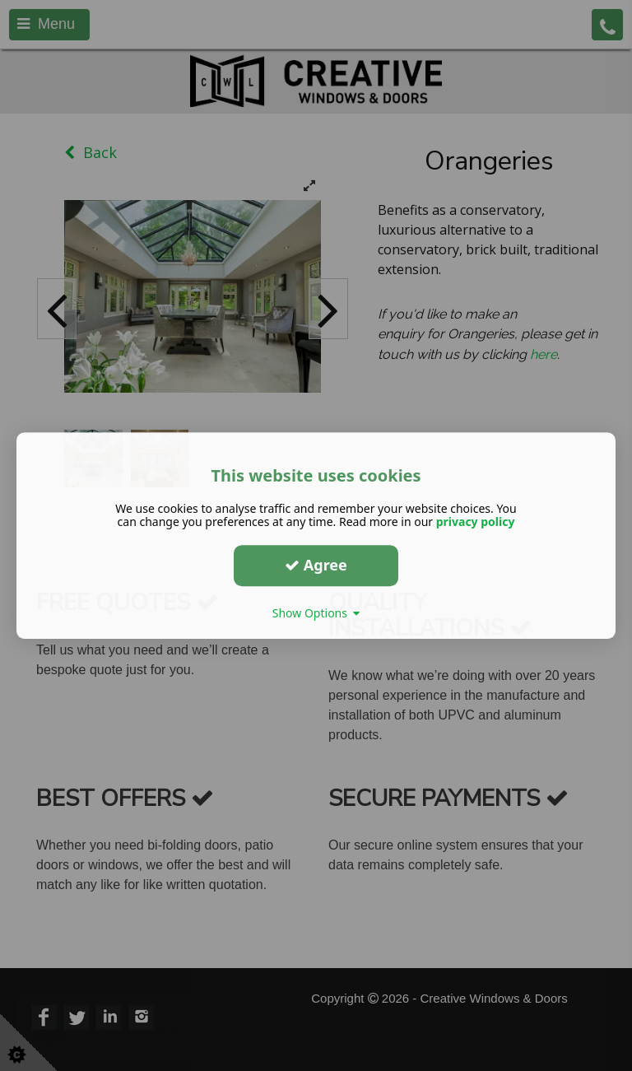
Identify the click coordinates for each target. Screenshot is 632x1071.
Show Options (316, 613)
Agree (316, 565)
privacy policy (475, 521)
